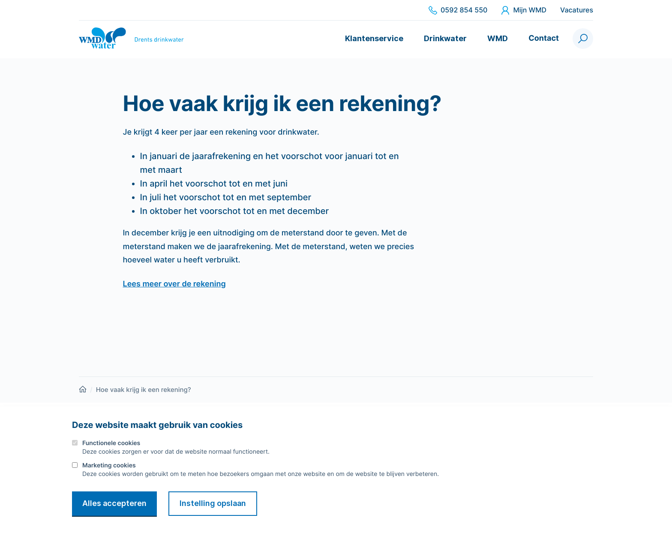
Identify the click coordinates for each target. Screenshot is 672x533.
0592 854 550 (458, 10)
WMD (497, 38)
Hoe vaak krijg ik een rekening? (143, 389)
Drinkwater (445, 38)
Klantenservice (374, 38)
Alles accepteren (114, 503)
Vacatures (576, 10)
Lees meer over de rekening (174, 284)
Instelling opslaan (213, 503)
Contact (543, 38)
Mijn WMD (523, 10)
